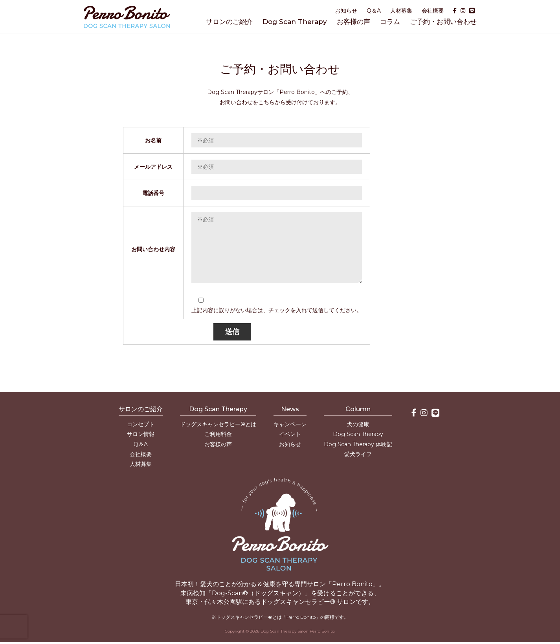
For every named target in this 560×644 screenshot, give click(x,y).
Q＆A (374, 10)
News (290, 409)
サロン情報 (140, 434)
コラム (390, 22)
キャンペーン (290, 424)
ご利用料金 (218, 434)
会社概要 (433, 10)
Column (358, 409)
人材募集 (401, 10)
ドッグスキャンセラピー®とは (218, 424)
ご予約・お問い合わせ (443, 22)
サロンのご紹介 (229, 22)
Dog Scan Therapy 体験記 (358, 444)
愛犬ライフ (358, 454)
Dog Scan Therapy (295, 22)
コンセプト (140, 424)
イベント (290, 434)
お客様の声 (353, 22)
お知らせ (346, 10)
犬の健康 (358, 424)
